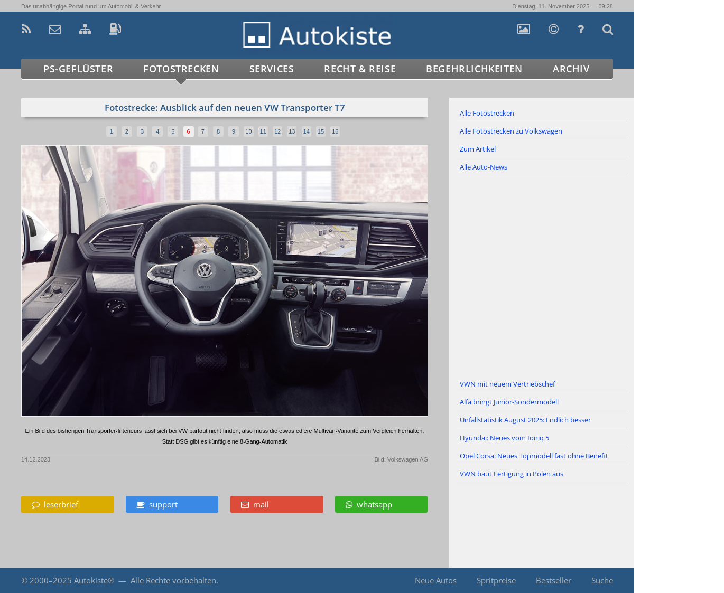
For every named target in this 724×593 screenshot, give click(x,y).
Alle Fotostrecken (487, 113)
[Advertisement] (541, 276)
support (157, 504)
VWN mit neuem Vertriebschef (507, 384)
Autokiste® (94, 580)
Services (271, 68)
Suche (602, 580)
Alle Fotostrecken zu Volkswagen (511, 131)
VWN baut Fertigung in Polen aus (511, 473)
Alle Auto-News (483, 167)
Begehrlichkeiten (474, 68)
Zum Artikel (478, 149)
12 (277, 131)
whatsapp (369, 504)
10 (248, 131)
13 (292, 131)
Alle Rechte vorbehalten (173, 580)
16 (335, 131)
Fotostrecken (181, 68)
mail (255, 504)
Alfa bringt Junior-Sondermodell (509, 402)
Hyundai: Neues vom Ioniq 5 (504, 438)
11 (263, 131)
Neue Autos (436, 580)
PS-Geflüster (78, 68)
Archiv (571, 68)
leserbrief (55, 504)
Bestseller (553, 580)
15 (321, 131)
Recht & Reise (360, 68)
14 (306, 131)
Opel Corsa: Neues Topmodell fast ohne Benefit (534, 455)
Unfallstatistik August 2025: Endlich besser (525, 420)
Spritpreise (496, 580)
